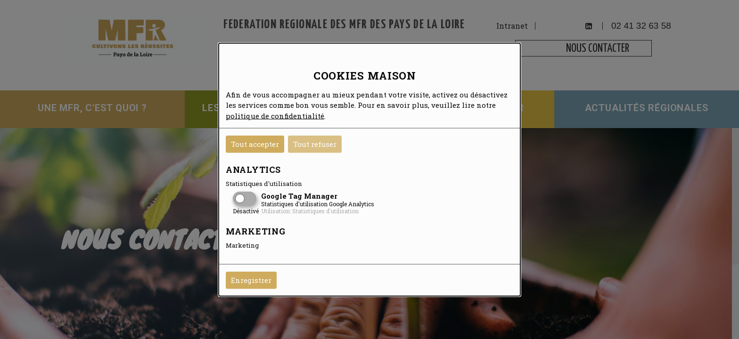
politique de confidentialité (275, 115)
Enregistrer (251, 280)
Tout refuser (315, 144)
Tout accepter (255, 144)
